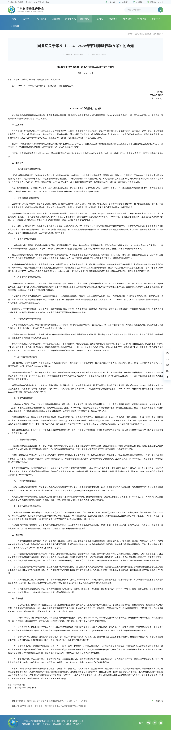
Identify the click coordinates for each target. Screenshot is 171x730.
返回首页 (26, 724)
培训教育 (113, 19)
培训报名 (139, 2)
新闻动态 (84, 19)
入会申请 (111, 2)
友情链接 (47, 724)
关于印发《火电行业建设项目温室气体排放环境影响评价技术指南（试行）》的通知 (47, 701)
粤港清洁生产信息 (156, 2)
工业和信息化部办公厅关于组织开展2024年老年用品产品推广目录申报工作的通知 (47, 706)
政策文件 (56, 19)
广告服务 (67, 724)
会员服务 (125, 2)
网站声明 (57, 724)
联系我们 (77, 724)
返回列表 (159, 701)
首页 (14, 19)
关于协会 (27, 19)
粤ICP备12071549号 (76, 721)
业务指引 (127, 19)
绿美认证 (15, 26)
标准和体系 (70, 19)
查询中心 (141, 19)
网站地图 (36, 724)
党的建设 (41, 19)
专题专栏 (156, 19)
